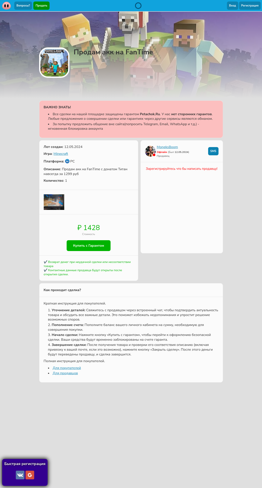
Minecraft (60, 153)
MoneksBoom (167, 147)
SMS (213, 151)
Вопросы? (23, 6)
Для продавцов (65, 373)
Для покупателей (67, 368)
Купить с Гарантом (88, 245)
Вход (232, 6)
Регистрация (250, 6)
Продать (41, 6)
